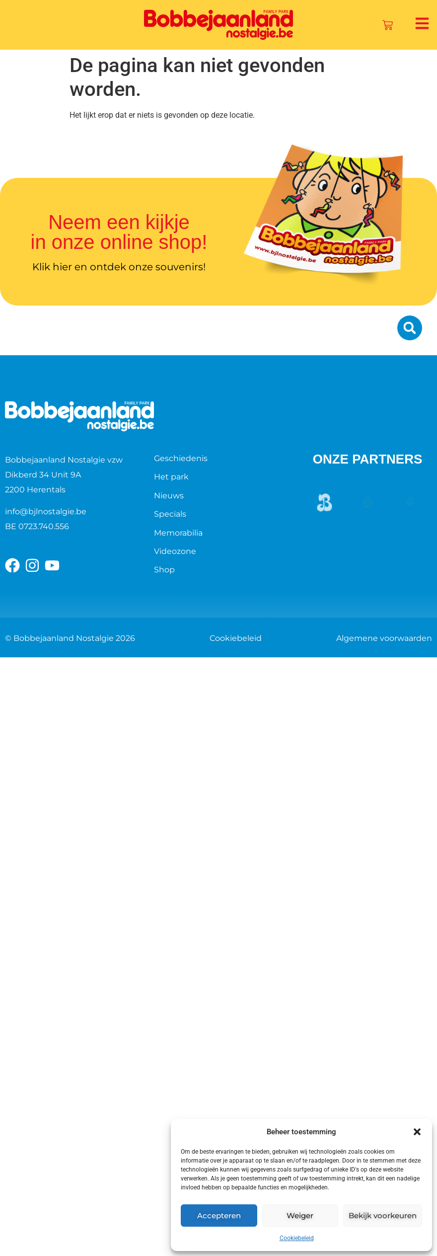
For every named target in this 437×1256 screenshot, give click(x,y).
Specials (170, 514)
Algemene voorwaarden (384, 638)
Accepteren (219, 1215)
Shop (164, 569)
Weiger (300, 1215)
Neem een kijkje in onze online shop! (119, 232)
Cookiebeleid (297, 1238)
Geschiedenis (181, 458)
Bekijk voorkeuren (383, 1215)
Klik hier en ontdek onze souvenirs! (119, 267)
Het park (171, 476)
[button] (417, 1132)
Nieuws (169, 495)
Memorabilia (178, 533)
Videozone (175, 551)
